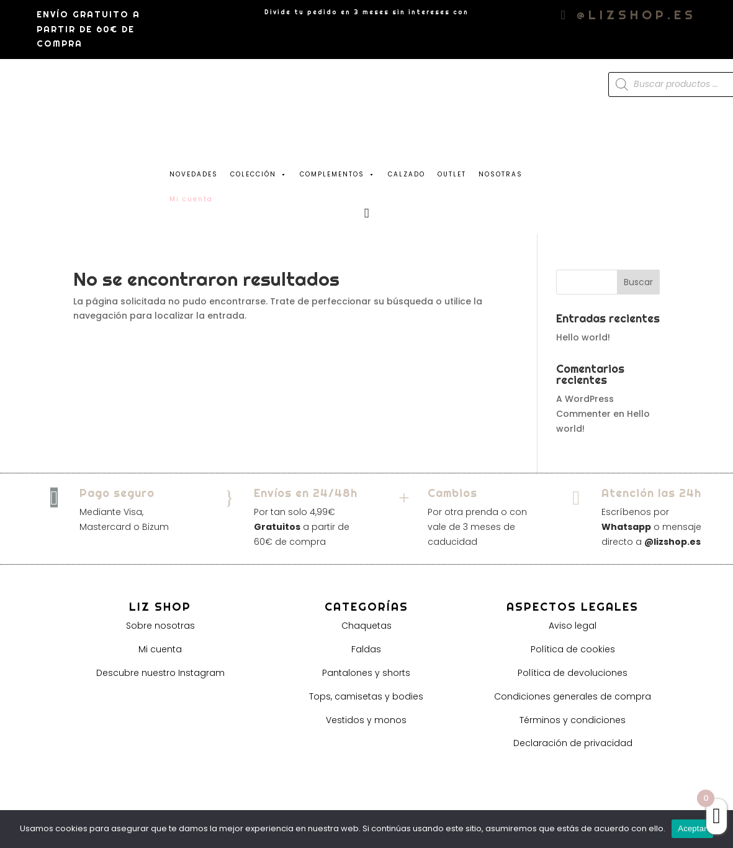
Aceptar (692, 828)
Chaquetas (366, 625)
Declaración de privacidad (572, 743)
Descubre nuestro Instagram (160, 673)
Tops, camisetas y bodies (366, 696)
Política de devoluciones (572, 673)
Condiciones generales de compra (572, 696)
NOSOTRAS (501, 174)
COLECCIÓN (258, 171)
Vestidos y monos (366, 720)
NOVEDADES (193, 174)
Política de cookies (573, 649)
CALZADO (406, 174)
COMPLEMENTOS (337, 171)
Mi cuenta (160, 649)
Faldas (366, 649)
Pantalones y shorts (366, 673)
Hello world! (583, 337)
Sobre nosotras (160, 625)
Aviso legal (572, 625)
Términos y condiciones (572, 720)
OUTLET (452, 174)
